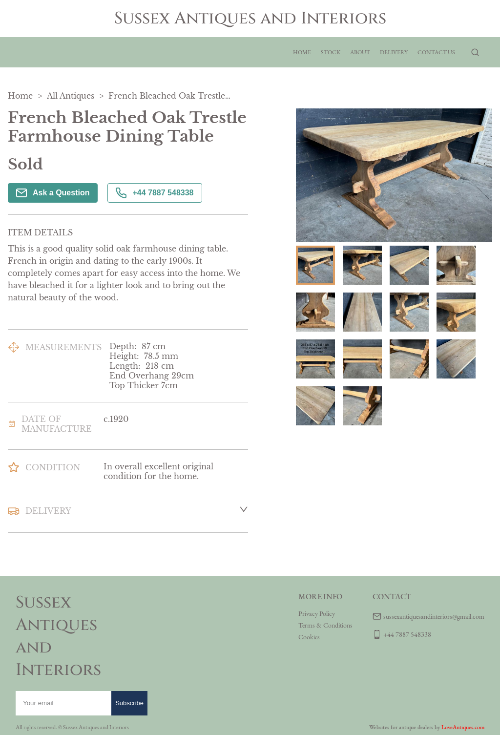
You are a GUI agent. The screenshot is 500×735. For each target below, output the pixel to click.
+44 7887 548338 (154, 193)
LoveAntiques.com (462, 727)
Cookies (309, 636)
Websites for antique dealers (401, 727)
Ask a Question (52, 193)
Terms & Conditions (325, 625)
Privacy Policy (316, 613)
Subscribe (129, 703)
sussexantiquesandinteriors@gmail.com (433, 616)
